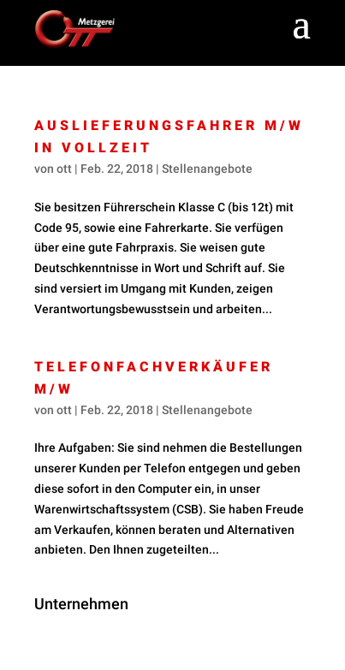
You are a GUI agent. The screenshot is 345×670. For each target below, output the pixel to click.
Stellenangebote (207, 168)
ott (64, 168)
